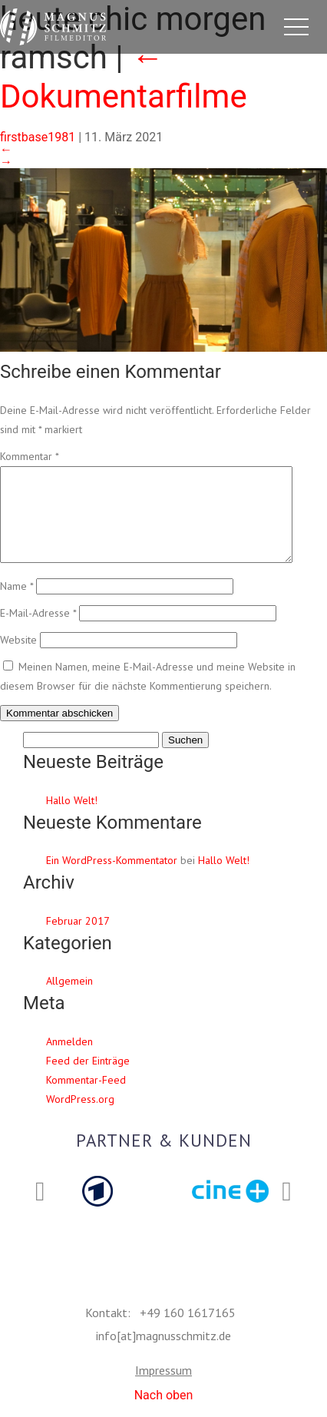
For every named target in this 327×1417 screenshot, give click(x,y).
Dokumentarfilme (123, 76)
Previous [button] (40, 1210)
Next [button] (286, 1210)
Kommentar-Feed (86, 1098)
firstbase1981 (37, 137)
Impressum (163, 1388)
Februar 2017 (78, 939)
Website (18, 658)
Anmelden (69, 1060)
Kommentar (29, 456)
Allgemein (69, 999)
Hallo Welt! (71, 819)
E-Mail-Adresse (38, 631)
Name (16, 604)
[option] (97, 1209)
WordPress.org (80, 1117)
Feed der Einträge (88, 1079)
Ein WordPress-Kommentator (111, 879)
